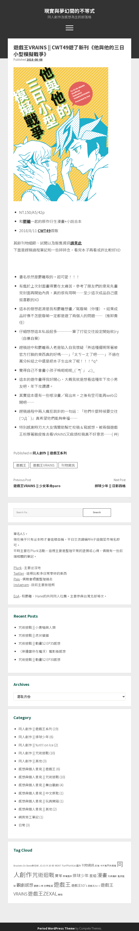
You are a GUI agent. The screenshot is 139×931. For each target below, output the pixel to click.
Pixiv (16, 579)
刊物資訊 (68, 465)
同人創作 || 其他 (30, 761)
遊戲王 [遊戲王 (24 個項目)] (62, 884)
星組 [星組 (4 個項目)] (92, 875)
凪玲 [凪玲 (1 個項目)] (78, 865)
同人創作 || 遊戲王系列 (50, 453)
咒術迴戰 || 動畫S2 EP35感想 (39, 643)
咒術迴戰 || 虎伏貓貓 (34, 635)
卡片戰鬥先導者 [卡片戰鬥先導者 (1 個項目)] (108, 865)
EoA (16, 596)
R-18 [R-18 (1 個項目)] (48, 865)
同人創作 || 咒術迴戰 (34, 753)
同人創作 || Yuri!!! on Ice (36, 745)
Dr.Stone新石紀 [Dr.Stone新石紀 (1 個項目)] (31, 865)
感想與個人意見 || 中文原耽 (39, 793)
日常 (22, 825)
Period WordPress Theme (56, 928)
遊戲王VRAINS (44, 465)
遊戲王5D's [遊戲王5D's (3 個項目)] (79, 885)
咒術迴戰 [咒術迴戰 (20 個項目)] (43, 874)
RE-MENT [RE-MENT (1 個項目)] (56, 865)
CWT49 (44, 230)
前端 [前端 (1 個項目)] (97, 865)
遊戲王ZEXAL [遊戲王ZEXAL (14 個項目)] (42, 893)
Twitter (18, 573)
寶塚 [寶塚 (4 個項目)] (58, 875)
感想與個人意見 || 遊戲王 (37, 769)
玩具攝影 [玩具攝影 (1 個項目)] (112, 876)
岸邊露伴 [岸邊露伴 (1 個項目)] (67, 876)
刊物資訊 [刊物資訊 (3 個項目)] (88, 865)
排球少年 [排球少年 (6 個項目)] (81, 875)
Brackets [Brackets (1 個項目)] (18, 865)
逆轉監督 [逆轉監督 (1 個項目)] (48, 885)
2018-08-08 (35, 59)
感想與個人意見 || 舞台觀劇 (39, 784)
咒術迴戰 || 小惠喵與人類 (37, 627)
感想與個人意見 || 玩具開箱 (39, 801)
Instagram (21, 584)
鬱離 (27, 221)
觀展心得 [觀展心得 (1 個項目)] (38, 885)
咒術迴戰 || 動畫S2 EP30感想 (39, 659)
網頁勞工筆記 (29, 817)
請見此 (76, 243)
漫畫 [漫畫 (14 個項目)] (102, 874)
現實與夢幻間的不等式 (69, 10)
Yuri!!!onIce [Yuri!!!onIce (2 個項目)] (69, 865)
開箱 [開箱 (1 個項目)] (60, 894)
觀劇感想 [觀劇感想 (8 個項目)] (24, 885)
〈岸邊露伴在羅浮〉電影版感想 (42, 651)
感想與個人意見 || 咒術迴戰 (39, 777)
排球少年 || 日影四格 (110, 485)
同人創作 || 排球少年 (34, 736)
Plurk (17, 567)
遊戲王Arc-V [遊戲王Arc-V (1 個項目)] (94, 885)
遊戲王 (21, 465)
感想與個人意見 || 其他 (35, 809)
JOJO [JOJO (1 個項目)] (42, 865)
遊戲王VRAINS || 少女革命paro (36, 485)
